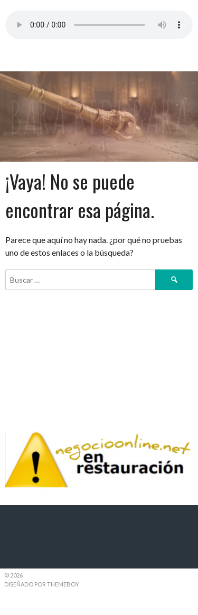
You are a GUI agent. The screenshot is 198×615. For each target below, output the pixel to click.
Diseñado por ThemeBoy (41, 584)
